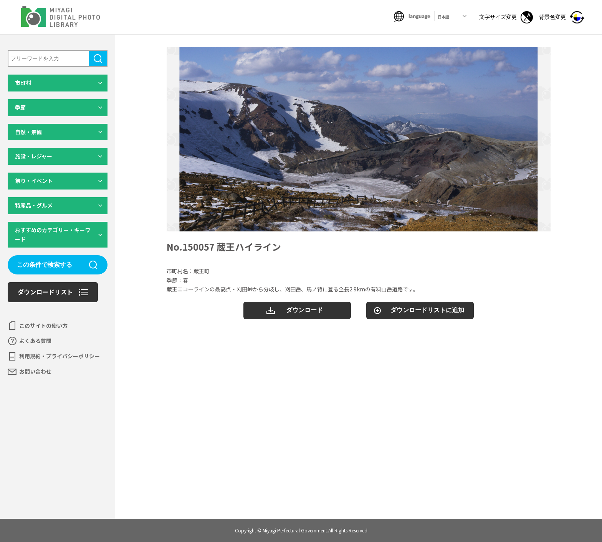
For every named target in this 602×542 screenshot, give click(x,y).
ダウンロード (304, 310)
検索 (98, 58)
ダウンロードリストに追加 (427, 310)
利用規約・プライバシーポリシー (59, 356)
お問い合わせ (35, 371)
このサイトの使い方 (43, 325)
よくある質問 (35, 340)
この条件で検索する (44, 264)
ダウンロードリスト (45, 291)
